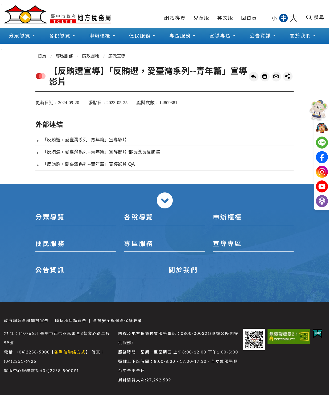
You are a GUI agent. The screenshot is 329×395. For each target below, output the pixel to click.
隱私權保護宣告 (71, 320)
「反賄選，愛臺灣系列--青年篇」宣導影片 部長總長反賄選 (101, 152)
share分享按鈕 (288, 76)
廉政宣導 (116, 55)
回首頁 (249, 18)
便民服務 (140, 36)
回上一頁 (253, 76)
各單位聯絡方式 (70, 352)
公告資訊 (260, 36)
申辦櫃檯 (100, 36)
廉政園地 (90, 55)
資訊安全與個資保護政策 (117, 320)
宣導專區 (220, 36)
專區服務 (180, 36)
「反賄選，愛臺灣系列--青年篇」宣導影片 (84, 139)
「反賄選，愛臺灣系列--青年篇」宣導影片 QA (88, 164)
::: (3, 4)
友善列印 (265, 76)
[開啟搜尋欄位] (315, 17)
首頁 (42, 55)
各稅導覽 (60, 36)
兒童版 (202, 18)
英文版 (225, 18)
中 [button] (284, 18)
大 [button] (294, 18)
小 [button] (275, 18)
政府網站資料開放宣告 (26, 320)
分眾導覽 (19, 36)
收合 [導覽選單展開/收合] (165, 200)
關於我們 (300, 36)
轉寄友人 (276, 76)
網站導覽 (175, 18)
